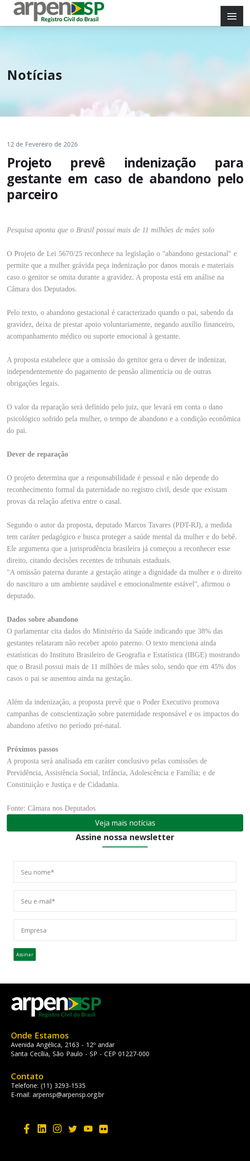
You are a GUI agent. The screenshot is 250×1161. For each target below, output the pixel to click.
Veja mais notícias (125, 823)
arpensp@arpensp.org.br (68, 1094)
